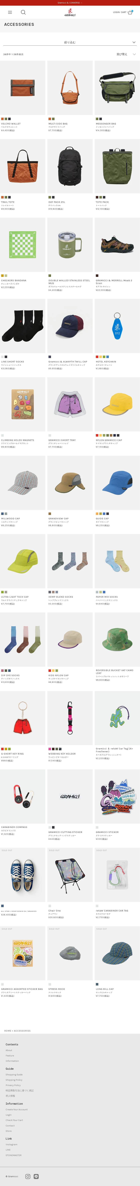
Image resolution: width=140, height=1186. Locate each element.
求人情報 (10, 1095)
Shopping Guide (14, 1074)
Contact (10, 1125)
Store (9, 1131)
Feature (10, 1055)
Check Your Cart (14, 1120)
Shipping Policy (14, 1080)
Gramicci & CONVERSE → (70, 2)
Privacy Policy (13, 1085)
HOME (7, 1030)
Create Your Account (17, 1109)
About (9, 1050)
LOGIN (116, 12)
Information (12, 1061)
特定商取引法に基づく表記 (20, 1090)
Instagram (11, 1144)
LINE (8, 1149)
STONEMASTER (14, 1155)
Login (9, 1114)
